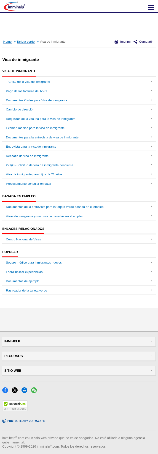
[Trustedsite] (15, 409)
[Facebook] (6, 391)
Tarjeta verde (26, 41)
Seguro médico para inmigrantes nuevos (34, 262)
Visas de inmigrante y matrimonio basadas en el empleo (44, 216)
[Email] (25, 391)
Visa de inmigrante (53, 41)
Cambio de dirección (20, 109)
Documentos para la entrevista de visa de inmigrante (42, 137)
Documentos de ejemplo (23, 281)
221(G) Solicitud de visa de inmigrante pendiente (39, 165)
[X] (16, 391)
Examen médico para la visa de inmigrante (35, 128)
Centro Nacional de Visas (23, 239)
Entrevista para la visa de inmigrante (31, 146)
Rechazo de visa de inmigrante (27, 156)
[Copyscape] (23, 421)
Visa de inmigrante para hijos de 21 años (34, 174)
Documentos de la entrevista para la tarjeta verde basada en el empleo (55, 207)
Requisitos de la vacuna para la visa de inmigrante (40, 119)
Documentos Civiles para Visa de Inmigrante (36, 100)
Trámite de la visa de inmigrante (28, 81)
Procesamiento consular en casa (28, 183)
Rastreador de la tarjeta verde (26, 290)
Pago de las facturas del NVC (26, 91)
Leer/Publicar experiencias (24, 272)
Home (7, 41)
